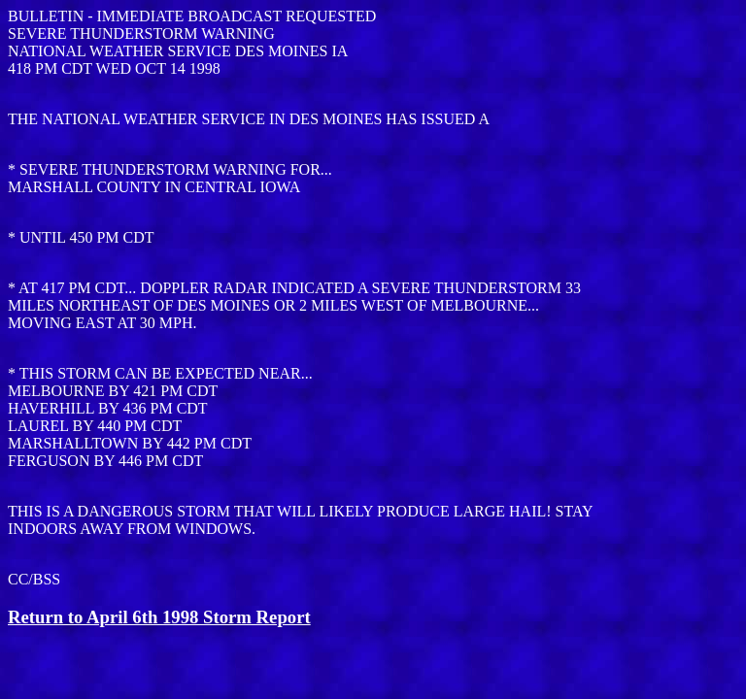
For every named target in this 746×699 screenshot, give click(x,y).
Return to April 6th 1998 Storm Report (159, 617)
